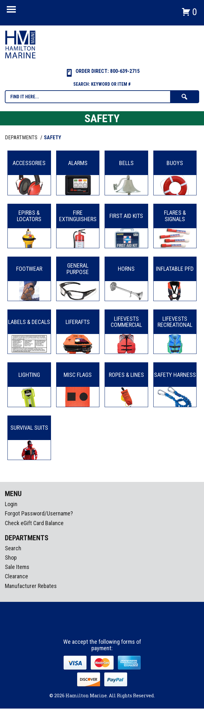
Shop (11, 557)
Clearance (16, 576)
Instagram (102, 627)
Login (11, 504)
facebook (90, 627)
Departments (22, 137)
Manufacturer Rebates (31, 586)
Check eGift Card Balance (34, 523)
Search (13, 548)
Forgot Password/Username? (39, 513)
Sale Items (17, 566)
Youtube (114, 627)
